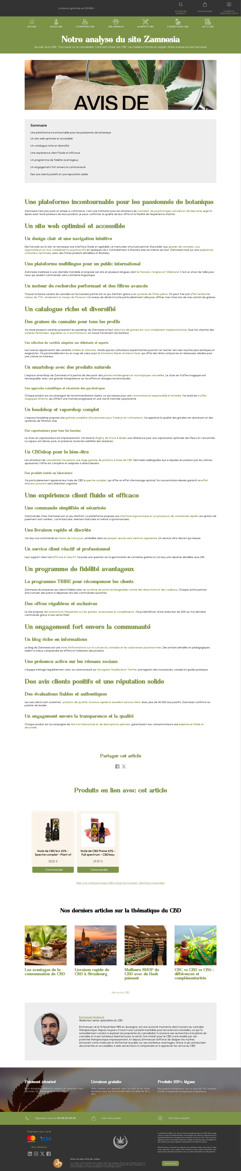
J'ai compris (170, 1163)
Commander (54, 870)
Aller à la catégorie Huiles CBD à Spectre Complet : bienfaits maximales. (120, 883)
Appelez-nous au (50, 1118)
